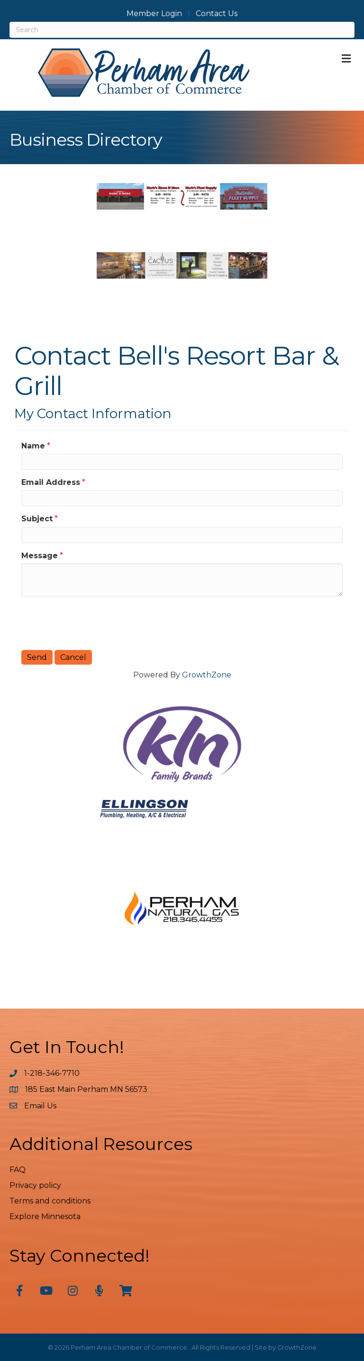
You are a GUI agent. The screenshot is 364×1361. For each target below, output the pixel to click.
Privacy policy (35, 1185)
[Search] (182, 30)
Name (33, 445)
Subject (37, 518)
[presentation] (93, 622)
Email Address (50, 482)
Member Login (154, 14)
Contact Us (216, 14)
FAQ (17, 1169)
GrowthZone (206, 674)
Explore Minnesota (45, 1216)
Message (39, 555)
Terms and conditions (50, 1200)
